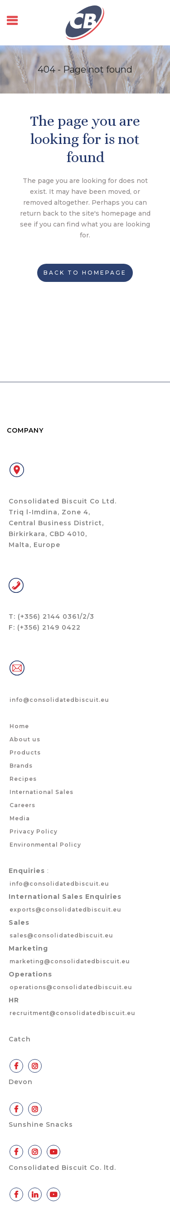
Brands (21, 765)
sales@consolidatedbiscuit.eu (61, 935)
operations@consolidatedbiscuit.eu (71, 987)
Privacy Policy (34, 831)
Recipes (23, 778)
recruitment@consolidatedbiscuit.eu (73, 1013)
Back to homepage (85, 272)
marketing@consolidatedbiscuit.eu (70, 961)
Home (19, 726)
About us (25, 739)
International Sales (41, 792)
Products (25, 752)
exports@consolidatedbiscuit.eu (65, 909)
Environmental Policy (45, 844)
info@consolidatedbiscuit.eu (59, 699)
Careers (22, 805)
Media (20, 818)
